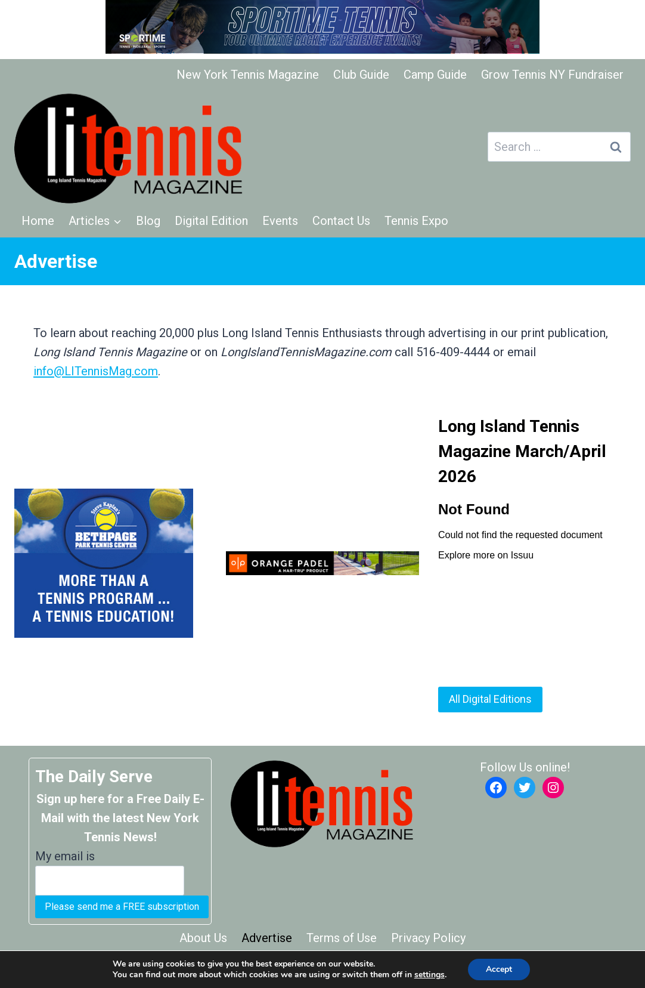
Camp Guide (435, 74)
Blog (148, 221)
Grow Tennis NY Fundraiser (552, 74)
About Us (203, 938)
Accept (499, 969)
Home (37, 221)
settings (429, 975)
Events (280, 221)
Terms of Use (341, 938)
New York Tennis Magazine (247, 74)
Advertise (266, 938)
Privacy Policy (428, 938)
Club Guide (361, 74)
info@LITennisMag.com (95, 371)
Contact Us (341, 221)
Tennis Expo (416, 221)
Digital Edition (211, 221)
